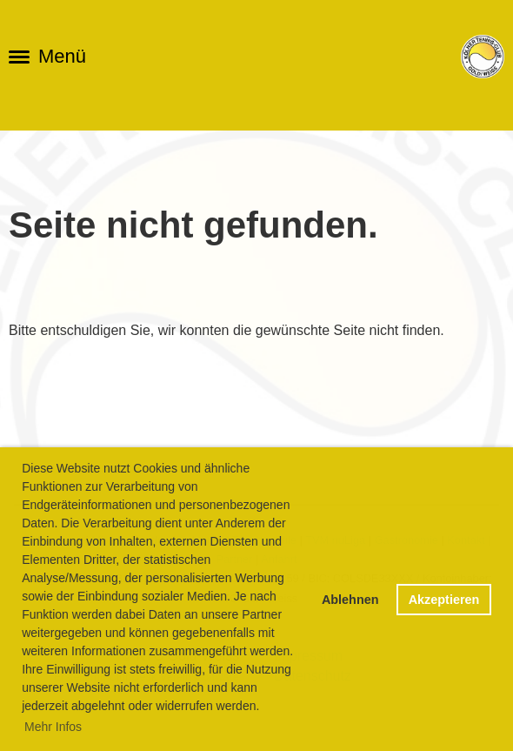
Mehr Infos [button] (53, 727)
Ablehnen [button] (350, 600)
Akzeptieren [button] (444, 600)
